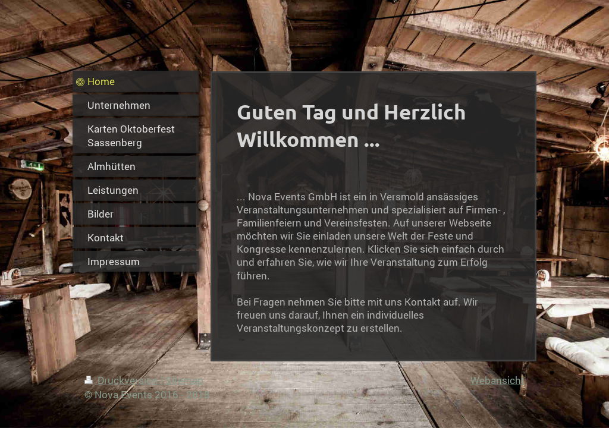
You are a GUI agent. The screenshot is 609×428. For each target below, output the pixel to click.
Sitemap (184, 380)
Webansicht (497, 380)
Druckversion (122, 380)
